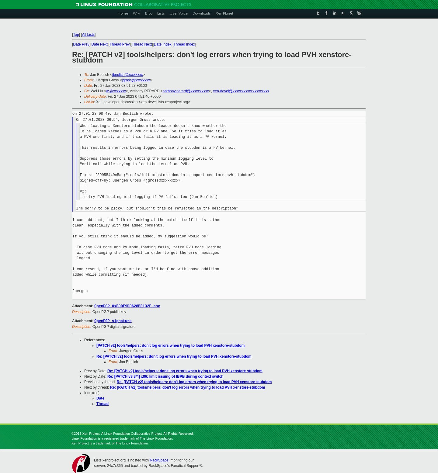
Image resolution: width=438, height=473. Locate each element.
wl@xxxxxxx (116, 91)
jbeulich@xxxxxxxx (127, 75)
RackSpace (159, 460)
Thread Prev (119, 44)
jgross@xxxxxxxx (136, 80)
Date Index (163, 44)
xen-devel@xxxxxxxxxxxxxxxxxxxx (241, 91)
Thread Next (142, 44)
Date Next (99, 44)
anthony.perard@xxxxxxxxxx (186, 91)
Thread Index (184, 44)
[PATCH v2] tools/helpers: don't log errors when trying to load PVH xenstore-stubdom (170, 345)
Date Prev (81, 44)
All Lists (88, 34)
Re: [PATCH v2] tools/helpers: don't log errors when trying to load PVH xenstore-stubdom (174, 356)
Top (76, 34)
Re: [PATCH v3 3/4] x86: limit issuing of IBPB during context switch (165, 376)
